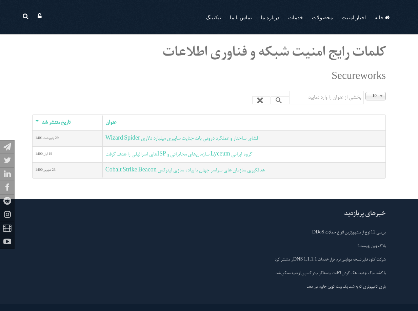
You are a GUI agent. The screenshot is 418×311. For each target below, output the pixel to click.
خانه (382, 17)
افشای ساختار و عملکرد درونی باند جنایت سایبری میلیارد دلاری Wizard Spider (182, 139)
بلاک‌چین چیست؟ (371, 246)
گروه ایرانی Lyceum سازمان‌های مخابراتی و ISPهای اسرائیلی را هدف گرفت (178, 154)
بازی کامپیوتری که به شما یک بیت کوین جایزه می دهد (346, 287)
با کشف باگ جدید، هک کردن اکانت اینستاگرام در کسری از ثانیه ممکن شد (331, 273)
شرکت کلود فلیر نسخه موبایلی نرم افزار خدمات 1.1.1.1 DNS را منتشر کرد (330, 259)
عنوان (110, 123)
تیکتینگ (213, 17)
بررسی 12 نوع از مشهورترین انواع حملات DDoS (349, 232)
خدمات (295, 17)
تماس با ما (241, 17)
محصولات (322, 17)
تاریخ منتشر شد (53, 123)
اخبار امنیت (354, 17)
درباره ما (270, 17)
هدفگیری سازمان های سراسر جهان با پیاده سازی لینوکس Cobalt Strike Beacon (185, 170)
